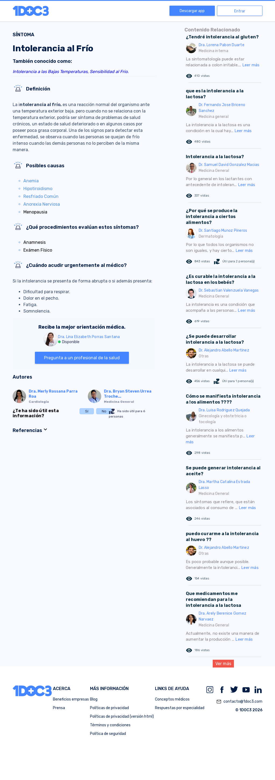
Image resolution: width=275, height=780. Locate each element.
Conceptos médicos (172, 699)
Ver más (223, 663)
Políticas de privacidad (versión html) (122, 716)
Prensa (59, 708)
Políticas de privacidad (109, 708)
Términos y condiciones (110, 725)
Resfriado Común (41, 196)
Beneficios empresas (71, 699)
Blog (93, 699)
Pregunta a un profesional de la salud (82, 357)
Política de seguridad (108, 733)
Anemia (31, 180)
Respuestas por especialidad (179, 708)
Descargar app (192, 11)
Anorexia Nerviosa (41, 204)
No (104, 411)
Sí (86, 411)
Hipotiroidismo (37, 188)
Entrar (239, 11)
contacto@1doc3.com (239, 701)
